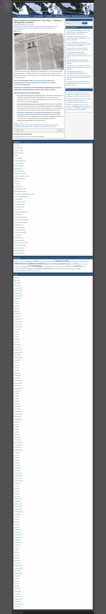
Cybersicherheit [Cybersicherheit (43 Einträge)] (72, 261)
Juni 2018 (16, 519)
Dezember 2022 (18, 380)
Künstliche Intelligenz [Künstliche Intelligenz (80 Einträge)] (27, 268)
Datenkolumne (39, 125)
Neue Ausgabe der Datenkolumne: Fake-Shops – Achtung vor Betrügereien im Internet (38, 21)
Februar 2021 (17, 437)
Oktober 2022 (17, 385)
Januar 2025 (17, 316)
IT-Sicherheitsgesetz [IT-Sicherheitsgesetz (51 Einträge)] (47, 266)
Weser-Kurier (52, 126)
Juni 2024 (16, 334)
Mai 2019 (16, 491)
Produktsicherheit (18, 230)
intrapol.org (16, 1)
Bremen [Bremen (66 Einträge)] (32, 261)
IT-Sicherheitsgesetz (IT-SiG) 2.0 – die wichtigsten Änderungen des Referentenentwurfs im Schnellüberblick (79, 108)
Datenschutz (43, 26)
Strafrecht (45, 28)
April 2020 (16, 462)
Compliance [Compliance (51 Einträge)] (48, 261)
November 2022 (18, 383)
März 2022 (17, 403)
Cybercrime (37, 26)
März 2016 (17, 588)
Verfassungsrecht (18, 245)
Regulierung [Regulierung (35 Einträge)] (63, 268)
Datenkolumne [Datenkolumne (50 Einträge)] (84, 261)
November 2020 (18, 445)
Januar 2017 (17, 563)
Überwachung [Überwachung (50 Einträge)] (37, 270)
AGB (17, 26)
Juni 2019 (16, 488)
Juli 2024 (16, 331)
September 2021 (18, 419)
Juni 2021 (16, 427)
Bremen (27, 125)
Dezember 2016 (18, 565)
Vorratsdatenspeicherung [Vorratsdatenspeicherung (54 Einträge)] (20, 270)
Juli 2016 (16, 578)
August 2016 (17, 576)
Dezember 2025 (18, 288)
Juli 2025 (16, 301)
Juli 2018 (16, 516)
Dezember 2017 (18, 534)
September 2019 (18, 480)
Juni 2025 (16, 303)
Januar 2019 (17, 501)
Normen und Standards (20, 219)
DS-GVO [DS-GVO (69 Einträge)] (71, 264)
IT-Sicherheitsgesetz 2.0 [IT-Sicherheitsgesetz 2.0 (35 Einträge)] (58, 266)
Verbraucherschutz (18, 29)
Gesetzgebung (17, 28)
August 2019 (17, 483)
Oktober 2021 (17, 416)
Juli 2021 (16, 424)
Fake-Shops (25, 126)
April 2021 (16, 432)
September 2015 (18, 604)
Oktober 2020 (17, 447)
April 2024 (16, 339)
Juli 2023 (16, 362)
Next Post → (61, 130)
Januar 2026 (17, 285)
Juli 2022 (16, 393)
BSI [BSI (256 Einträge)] (36, 261)
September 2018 (18, 511)
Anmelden (49, 16)
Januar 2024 (17, 347)
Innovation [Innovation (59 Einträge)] (25, 266)
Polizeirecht (17, 225)
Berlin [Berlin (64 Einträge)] (25, 261)
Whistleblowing (18, 253)
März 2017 (17, 558)
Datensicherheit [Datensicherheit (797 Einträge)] (35, 263)
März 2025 (17, 311)
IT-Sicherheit (25, 28)
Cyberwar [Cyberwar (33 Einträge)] (79, 261)
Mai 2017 (16, 552)
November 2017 (18, 537)
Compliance (17, 163)
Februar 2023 (17, 375)
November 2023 (18, 352)
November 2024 (18, 321)
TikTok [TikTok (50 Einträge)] (72, 268)
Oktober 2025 (17, 293)
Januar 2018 (17, 532)
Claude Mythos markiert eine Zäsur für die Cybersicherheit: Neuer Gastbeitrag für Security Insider (78, 38)
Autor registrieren (38, 16)
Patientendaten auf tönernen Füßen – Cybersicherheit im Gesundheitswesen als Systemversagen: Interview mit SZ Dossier (77, 54)
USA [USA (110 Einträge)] (79, 268)
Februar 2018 (17, 529)
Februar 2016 (17, 591)
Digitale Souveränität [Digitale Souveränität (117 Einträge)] (51, 264)
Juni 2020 (16, 457)
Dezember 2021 (18, 411)
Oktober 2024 (17, 324)
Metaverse (17, 214)
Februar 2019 (17, 498)
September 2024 (18, 326)
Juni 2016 (16, 581)
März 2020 (17, 465)
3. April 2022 (30, 24)
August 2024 (17, 329)
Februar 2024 (17, 344)
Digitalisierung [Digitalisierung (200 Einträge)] (63, 264)
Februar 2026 (17, 283)
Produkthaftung (18, 227)
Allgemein (25, 26)
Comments (18, 31)
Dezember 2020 (18, 442)
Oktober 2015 (17, 601)
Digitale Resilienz (18, 173)
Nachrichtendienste (19, 217)
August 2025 (17, 298)
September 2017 (18, 542)
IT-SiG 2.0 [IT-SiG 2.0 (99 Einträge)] (69, 266)
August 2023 (17, 360)
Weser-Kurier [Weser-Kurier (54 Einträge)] (30, 270)
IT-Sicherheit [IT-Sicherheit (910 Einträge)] (35, 266)
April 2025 (16, 308)
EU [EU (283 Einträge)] (76, 264)
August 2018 (17, 514)
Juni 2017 (16, 550)
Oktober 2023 (17, 355)
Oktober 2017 (17, 540)
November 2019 (18, 475)
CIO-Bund (16, 158)
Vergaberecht (17, 248)
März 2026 (17, 280)
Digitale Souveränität (19, 176)
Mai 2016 (16, 583)
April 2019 (16, 493)
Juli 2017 (16, 547)
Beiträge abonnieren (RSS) (63, 16)
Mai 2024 (16, 337)
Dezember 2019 (18, 473)
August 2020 (17, 452)
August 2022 (17, 391)
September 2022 (18, 388)
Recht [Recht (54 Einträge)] (58, 268)
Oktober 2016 (17, 570)
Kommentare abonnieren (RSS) (80, 16)
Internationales (18, 201)
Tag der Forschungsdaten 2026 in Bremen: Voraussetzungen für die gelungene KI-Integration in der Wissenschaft (79, 44)
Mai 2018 (16, 522)
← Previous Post (18, 130)
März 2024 (17, 342)
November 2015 (18, 599)
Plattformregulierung (34, 28)
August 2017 (17, 545)
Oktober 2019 (17, 478)
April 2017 (16, 555)
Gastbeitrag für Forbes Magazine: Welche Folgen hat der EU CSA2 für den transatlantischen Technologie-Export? (79, 32)
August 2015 (17, 606)
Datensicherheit (54, 125)
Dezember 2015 (18, 596)
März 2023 (17, 373)
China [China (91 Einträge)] (39, 261)
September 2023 (18, 357)
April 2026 (16, 277)
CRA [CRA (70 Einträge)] (52, 261)
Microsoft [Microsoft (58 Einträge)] (35, 268)
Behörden (31, 26)
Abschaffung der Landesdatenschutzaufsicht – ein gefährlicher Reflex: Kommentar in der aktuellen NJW (79, 83)
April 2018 (16, 524)
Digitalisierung (50, 26)
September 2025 (18, 296)
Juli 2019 (16, 486)
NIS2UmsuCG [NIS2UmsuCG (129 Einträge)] (48, 268)
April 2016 (16, 586)
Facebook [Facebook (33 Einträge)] (79, 264)
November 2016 (18, 568)
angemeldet (22, 136)
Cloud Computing (18, 160)
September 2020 (18, 450)
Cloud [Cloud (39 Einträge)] (43, 261)
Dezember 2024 (18, 319)
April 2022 (16, 401)
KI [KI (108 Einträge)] (73, 266)
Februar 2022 (17, 406)
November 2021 (18, 414)
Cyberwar (16, 168)
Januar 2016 (17, 594)
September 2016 (18, 573)
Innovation (16, 199)
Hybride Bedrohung (19, 191)
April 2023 (16, 370)
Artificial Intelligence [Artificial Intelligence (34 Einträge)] (20, 261)
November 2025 (18, 290)
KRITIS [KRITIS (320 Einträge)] (78, 266)
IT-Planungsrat (18, 204)
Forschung (17, 186)
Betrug (22, 125)
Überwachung (51, 28)
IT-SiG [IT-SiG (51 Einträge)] (64, 266)
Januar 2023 (17, 378)
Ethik (56, 26)
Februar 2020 (17, 468)
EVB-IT (16, 183)
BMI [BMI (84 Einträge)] (28, 261)
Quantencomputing (19, 232)
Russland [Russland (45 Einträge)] (68, 268)
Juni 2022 (16, 396)
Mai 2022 (16, 398)
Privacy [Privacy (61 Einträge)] (55, 268)
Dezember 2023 (18, 349)
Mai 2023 (16, 367)
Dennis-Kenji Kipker (20, 24)
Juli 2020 (16, 455)
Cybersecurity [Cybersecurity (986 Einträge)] (61, 261)
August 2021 (17, 421)
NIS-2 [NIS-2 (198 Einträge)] (40, 268)
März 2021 (17, 434)
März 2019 (17, 496)
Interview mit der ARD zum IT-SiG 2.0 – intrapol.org (79, 98)
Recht (40, 28)
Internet (30, 126)
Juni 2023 (16, 365)
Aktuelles (20, 26)
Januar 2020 (17, 470)
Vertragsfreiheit (18, 250)
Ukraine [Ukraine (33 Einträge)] (75, 268)
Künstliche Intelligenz (19, 212)
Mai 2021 (16, 429)
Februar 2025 (17, 313)
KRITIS (16, 209)
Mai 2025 (16, 306)
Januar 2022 (17, 409)
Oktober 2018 (17, 509)
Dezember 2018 (18, 504)
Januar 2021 (17, 439)
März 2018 (17, 527)
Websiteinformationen (23, 16)
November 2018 (18, 506)
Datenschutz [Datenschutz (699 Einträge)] (20, 263)
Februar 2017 (17, 560)
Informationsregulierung (20, 196)
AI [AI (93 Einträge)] (14, 261)
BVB (15, 155)
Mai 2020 (16, 460)
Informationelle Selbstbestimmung (22, 194)
